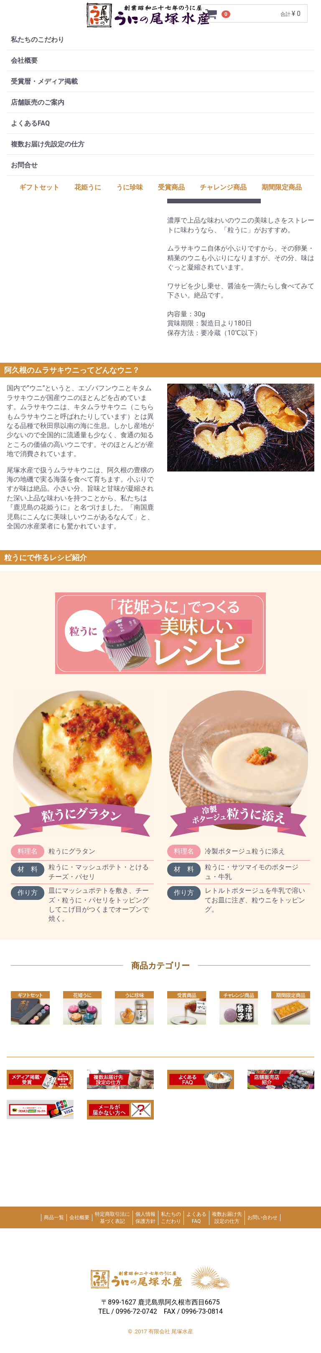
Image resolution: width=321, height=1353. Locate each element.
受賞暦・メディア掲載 (44, 81)
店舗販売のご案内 (37, 102)
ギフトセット (39, 187)
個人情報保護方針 (145, 1217)
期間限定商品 (282, 187)
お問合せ (24, 165)
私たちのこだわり (37, 40)
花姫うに (87, 187)
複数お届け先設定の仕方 (47, 144)
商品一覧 (54, 1217)
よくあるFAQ (30, 123)
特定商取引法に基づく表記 (112, 1217)
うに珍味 (129, 187)
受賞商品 (171, 187)
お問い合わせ (262, 1217)
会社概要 (24, 60)
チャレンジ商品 (223, 187)
